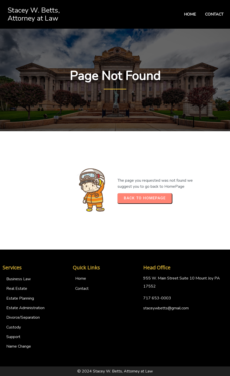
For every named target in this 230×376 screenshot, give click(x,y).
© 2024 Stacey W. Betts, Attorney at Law (115, 371)
